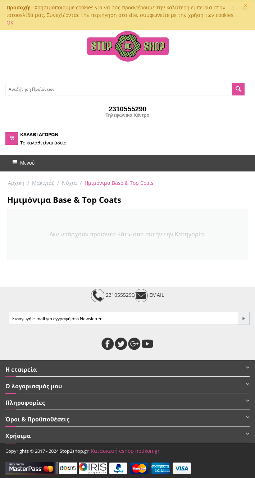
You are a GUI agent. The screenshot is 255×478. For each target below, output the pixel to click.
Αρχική (16, 182)
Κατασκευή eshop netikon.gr (125, 450)
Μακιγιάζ (43, 182)
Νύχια (69, 182)
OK (10, 22)
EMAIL (149, 295)
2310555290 (113, 295)
